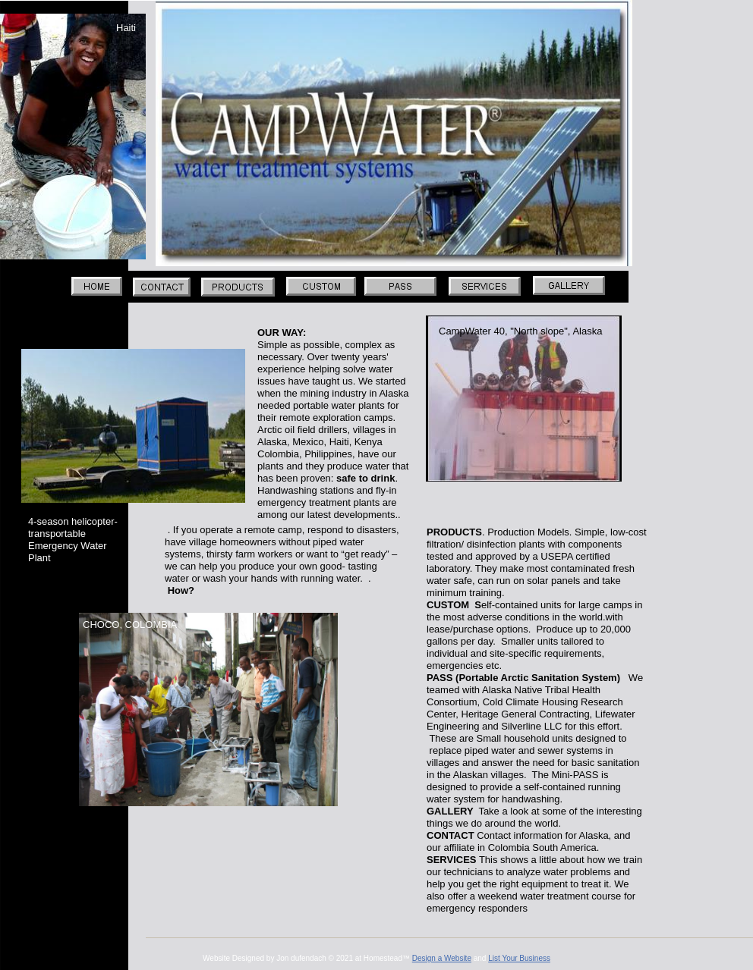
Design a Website (441, 958)
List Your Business (519, 958)
